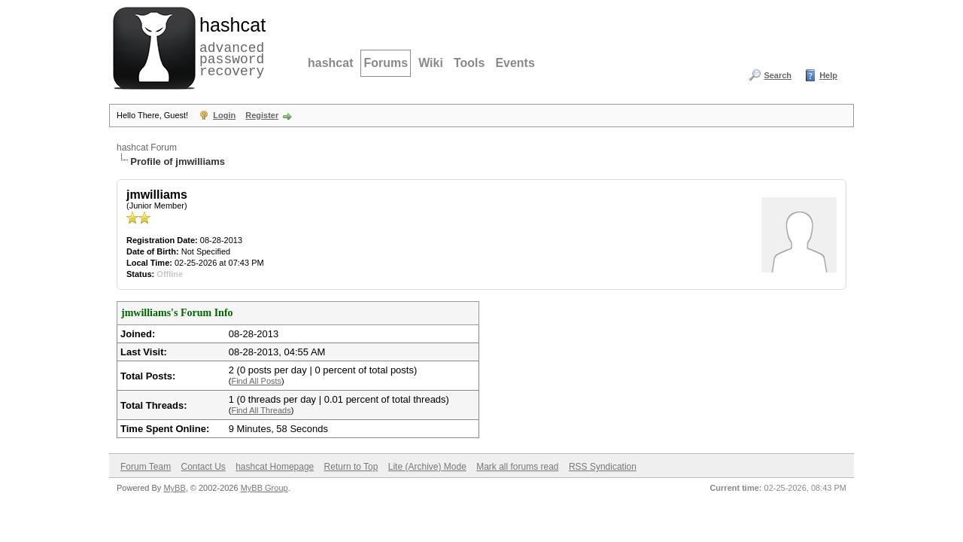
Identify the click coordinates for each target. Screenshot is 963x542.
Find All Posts (256, 380)
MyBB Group (264, 487)
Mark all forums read (517, 466)
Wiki (430, 62)
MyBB (174, 487)
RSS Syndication (602, 466)
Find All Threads (260, 410)
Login (224, 115)
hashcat (330, 62)
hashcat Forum (147, 147)
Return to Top (351, 466)
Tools (469, 62)
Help (828, 75)
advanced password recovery (229, 46)
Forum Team (145, 466)
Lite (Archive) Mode (427, 466)
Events (514, 62)
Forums (385, 62)
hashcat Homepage (274, 466)
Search (777, 75)
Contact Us (203, 466)
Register (261, 115)
